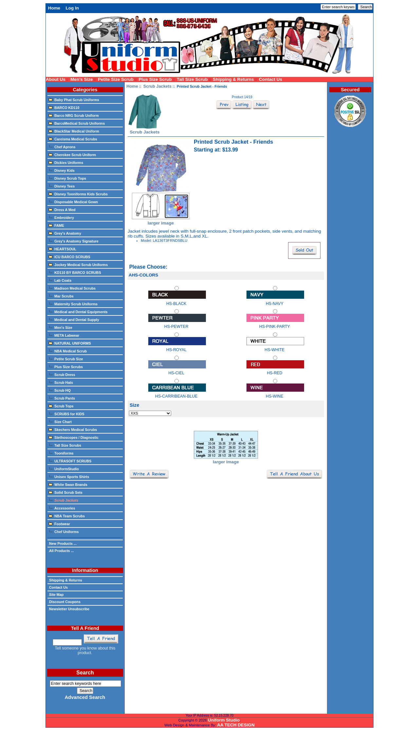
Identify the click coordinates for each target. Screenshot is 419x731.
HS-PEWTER (177, 323)
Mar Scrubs (61, 296)
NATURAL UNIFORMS (70, 343)
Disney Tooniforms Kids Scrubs (78, 193)
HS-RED (275, 370)
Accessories (62, 508)
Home (54, 8)
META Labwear (64, 335)
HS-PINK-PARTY (275, 323)
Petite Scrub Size (66, 358)
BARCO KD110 (64, 107)
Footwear (59, 523)
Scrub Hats (61, 382)
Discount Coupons (65, 602)
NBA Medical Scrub (68, 350)
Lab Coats (60, 280)
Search (85, 672)
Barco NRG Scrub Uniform (74, 115)
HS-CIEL (177, 370)
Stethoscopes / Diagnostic (74, 437)
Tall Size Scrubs (65, 445)
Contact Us (270, 79)
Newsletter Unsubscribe (69, 609)
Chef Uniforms (64, 531)
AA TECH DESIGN (235, 724)
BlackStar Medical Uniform (74, 131)
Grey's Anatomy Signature (74, 241)
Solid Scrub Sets (65, 492)
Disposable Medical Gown (73, 201)
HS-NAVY (275, 300)
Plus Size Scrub (155, 79)
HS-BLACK (177, 300)
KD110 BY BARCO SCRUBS (75, 272)
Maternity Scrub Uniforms (73, 303)
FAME (56, 225)
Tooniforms (61, 453)
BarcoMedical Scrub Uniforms (77, 123)
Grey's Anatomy (65, 233)
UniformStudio (64, 468)
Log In (72, 8)
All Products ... (61, 551)
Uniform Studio (224, 720)
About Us (55, 79)
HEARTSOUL (62, 248)
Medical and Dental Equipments (78, 311)
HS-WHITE (275, 346)
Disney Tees (62, 186)
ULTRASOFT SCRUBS (70, 460)
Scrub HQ (60, 390)
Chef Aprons (62, 146)
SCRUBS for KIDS (66, 413)
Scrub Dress (62, 374)
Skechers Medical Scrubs (73, 429)
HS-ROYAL (177, 346)
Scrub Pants (62, 398)
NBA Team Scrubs (67, 515)
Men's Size (81, 79)
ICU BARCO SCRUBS (69, 256)
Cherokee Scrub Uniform (72, 154)
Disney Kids (62, 170)
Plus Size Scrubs (66, 366)
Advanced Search (84, 697)
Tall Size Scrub (192, 79)
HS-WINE (275, 393)
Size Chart (60, 421)
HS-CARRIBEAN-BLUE (177, 393)
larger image (226, 459)
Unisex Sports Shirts (69, 476)
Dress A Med (62, 209)
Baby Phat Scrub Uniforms (74, 99)
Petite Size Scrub (116, 79)
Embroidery (61, 217)
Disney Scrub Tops (67, 178)
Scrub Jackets (157, 86)
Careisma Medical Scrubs (73, 138)
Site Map (56, 595)
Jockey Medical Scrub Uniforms (78, 264)
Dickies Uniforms (66, 162)
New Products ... (63, 543)
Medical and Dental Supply (74, 319)
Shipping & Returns (233, 79)
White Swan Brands (68, 484)
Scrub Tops (61, 405)
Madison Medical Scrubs (72, 288)
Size (134, 405)
